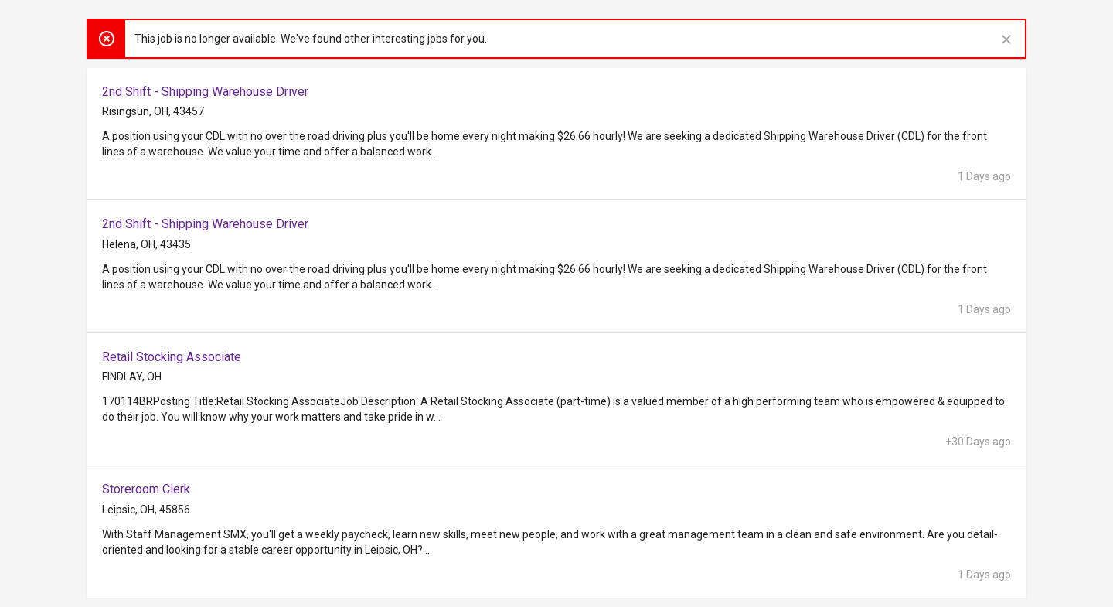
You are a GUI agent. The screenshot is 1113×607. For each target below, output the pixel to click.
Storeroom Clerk (146, 489)
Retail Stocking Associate (171, 357)
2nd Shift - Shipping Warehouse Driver (205, 91)
